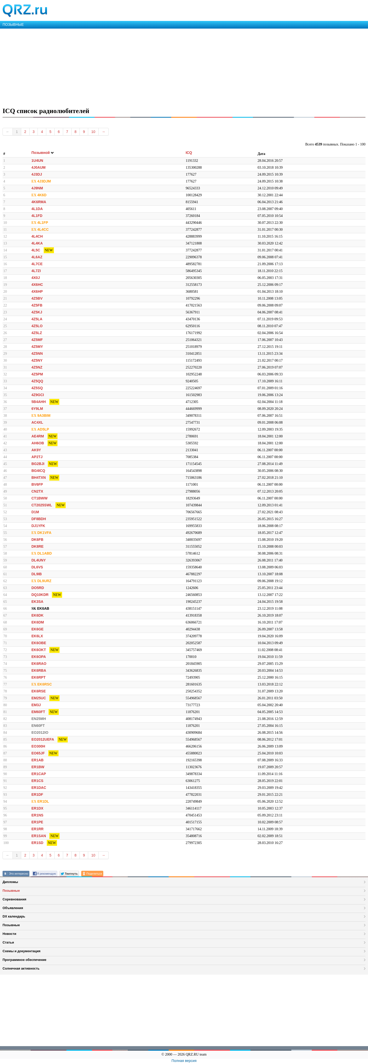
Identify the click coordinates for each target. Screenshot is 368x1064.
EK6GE (37, 629)
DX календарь (14, 916)
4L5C (35, 250)
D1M (35, 512)
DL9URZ (44, 581)
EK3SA (37, 602)
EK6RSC (44, 684)
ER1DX (37, 808)
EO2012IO (39, 732)
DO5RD (37, 588)
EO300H (38, 746)
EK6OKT (38, 650)
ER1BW (37, 767)
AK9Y (36, 450)
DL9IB (36, 574)
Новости (9, 934)
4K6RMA (38, 202)
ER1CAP (38, 774)
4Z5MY (37, 347)
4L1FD (36, 216)
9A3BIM (43, 415)
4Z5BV (37, 298)
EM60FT (38, 712)
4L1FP (42, 223)
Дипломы (10, 882)
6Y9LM (37, 409)
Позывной (42, 153)
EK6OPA (38, 657)
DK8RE (37, 546)
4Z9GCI (37, 395)
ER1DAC (38, 788)
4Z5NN (37, 353)
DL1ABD (44, 553)
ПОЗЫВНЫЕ (13, 24)
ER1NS (37, 815)
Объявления (13, 908)
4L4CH (37, 236)
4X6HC (37, 285)
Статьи (8, 942)
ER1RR (37, 829)
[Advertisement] (153, 67)
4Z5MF (37, 340)
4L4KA (37, 243)
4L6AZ (36, 257)
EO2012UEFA (42, 739)
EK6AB (43, 608)
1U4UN (37, 160)
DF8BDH (38, 519)
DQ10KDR (40, 595)
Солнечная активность (21, 968)
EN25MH (38, 719)
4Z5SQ (37, 388)
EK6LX (37, 636)
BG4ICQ (38, 471)
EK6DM (37, 622)
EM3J (36, 705)
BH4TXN (38, 477)
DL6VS (37, 567)
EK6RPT (38, 677)
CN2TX (37, 491)
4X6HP (37, 291)
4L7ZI (36, 271)
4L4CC (43, 229)
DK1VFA (44, 533)
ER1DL (43, 801)
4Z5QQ (37, 381)
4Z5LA (36, 319)
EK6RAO (38, 664)
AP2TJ (37, 457)
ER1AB (37, 760)
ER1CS (37, 781)
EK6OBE (38, 643)
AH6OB (37, 443)
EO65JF (38, 753)
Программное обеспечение (24, 960)
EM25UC (38, 698)
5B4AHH (38, 402)
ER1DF (37, 794)
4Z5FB (36, 305)
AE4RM (37, 436)
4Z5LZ (36, 333)
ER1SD (37, 843)
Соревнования (14, 899)
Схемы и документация (21, 951)
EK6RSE (38, 691)
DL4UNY (38, 560)
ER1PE (37, 822)
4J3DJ (36, 174)
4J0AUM (38, 167)
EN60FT (38, 726)
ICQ (189, 153)
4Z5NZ (36, 367)
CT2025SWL (41, 505)
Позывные (11, 890)
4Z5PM (37, 374)
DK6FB (37, 539)
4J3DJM (44, 181)
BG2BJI (37, 464)
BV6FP (37, 484)
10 (93, 132)
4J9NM (37, 188)
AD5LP (43, 429)
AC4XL (37, 422)
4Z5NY (37, 360)
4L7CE (37, 264)
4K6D (42, 195)
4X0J (35, 278)
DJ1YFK (38, 526)
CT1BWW (39, 498)
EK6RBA (38, 670)
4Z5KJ (36, 312)
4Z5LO (37, 326)
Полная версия (184, 1061)
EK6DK (37, 615)
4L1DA (37, 209)
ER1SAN (38, 836)
